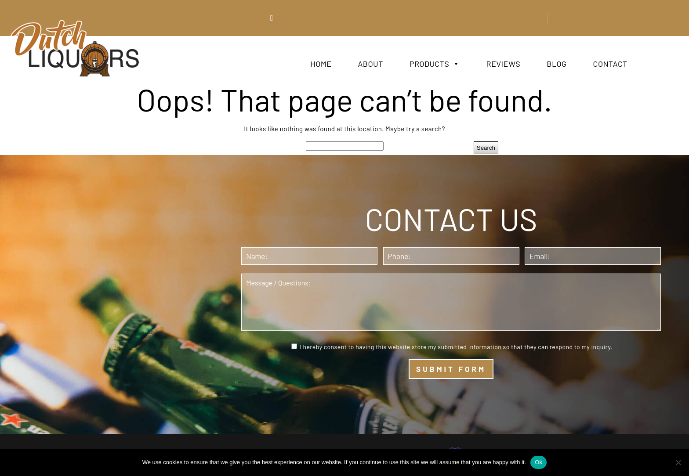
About (370, 64)
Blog (556, 64)
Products (435, 63)
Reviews (503, 64)
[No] (678, 462)
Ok (538, 462)
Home (320, 64)
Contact (610, 64)
